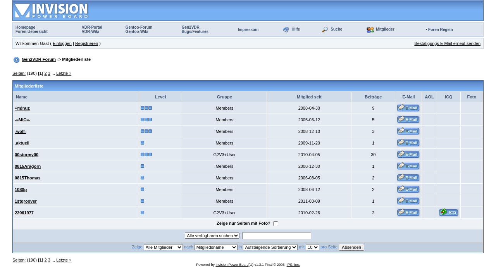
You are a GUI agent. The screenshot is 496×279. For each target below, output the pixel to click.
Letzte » (63, 73)
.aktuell (22, 143)
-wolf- (20, 131)
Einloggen (62, 43)
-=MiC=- (22, 119)
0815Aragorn (28, 166)
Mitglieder (385, 29)
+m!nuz (22, 108)
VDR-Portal (92, 27)
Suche (336, 29)
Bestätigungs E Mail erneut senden (447, 43)
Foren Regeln (440, 30)
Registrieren (86, 43)
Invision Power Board (231, 265)
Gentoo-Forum (139, 27)
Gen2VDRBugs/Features (195, 29)
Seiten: (19, 73)
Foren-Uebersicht (32, 31)
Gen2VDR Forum (39, 59)
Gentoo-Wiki (137, 31)
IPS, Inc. (293, 265)
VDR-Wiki (90, 31)
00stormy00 (26, 154)
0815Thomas (28, 178)
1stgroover (26, 201)
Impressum (248, 30)
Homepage (25, 27)
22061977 (24, 212)
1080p (21, 189)
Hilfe (295, 29)
